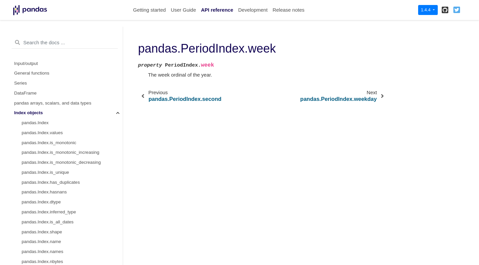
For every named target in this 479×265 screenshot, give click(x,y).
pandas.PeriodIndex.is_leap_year (55, 36)
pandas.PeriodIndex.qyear (48, 76)
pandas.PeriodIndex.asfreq (48, 145)
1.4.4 (426, 9)
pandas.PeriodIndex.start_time (52, 96)
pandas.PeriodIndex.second (49, 86)
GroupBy (23, 195)
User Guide (183, 10)
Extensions (25, 244)
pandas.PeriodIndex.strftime (50, 155)
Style (19, 214)
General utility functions (37, 234)
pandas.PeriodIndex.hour (47, 26)
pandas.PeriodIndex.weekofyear (54, 125)
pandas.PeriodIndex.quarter (49, 66)
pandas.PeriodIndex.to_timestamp (56, 165)
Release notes (288, 10)
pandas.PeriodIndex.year (47, 135)
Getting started (149, 10)
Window (22, 185)
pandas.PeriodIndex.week (49, 106)
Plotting (21, 224)
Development (252, 10)
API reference (217, 10)
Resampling (26, 205)
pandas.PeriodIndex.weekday (51, 116)
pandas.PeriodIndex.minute (49, 46)
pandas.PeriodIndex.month (48, 56)
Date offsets (26, 175)
